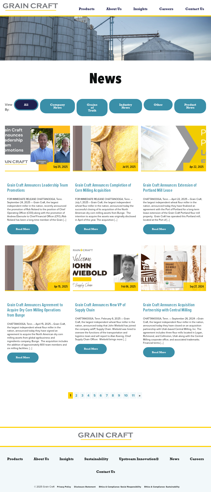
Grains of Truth (92, 107)
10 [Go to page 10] (126, 395)
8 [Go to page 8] (113, 395)
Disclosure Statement (85, 486)
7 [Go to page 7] (107, 395)
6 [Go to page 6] (101, 395)
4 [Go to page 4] (88, 395)
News (174, 459)
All (26, 105)
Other (158, 105)
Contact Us (194, 9)
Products (86, 9)
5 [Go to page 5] (95, 395)
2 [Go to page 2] (76, 395)
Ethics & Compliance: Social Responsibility (120, 486)
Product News (190, 106)
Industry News (125, 106)
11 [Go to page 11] (133, 395)
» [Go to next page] (139, 395)
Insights (140, 9)
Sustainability (96, 459)
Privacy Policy (64, 486)
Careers (166, 9)
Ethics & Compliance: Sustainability (161, 486)
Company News (57, 106)
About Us (114, 9)
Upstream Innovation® (139, 459)
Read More (23, 229)
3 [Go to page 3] (82, 395)
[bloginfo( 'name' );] (36, 8)
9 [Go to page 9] (119, 395)
